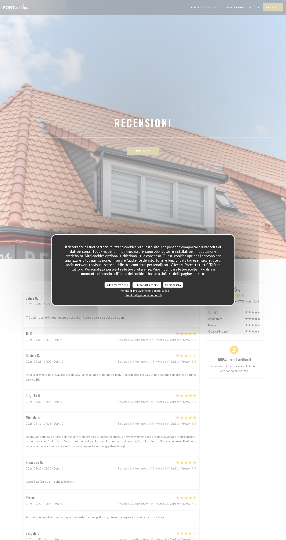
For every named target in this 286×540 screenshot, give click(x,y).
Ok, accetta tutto (117, 284)
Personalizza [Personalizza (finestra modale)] (173, 284)
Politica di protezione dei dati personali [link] (144, 290)
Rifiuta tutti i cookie (147, 284)
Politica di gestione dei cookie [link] (144, 295)
